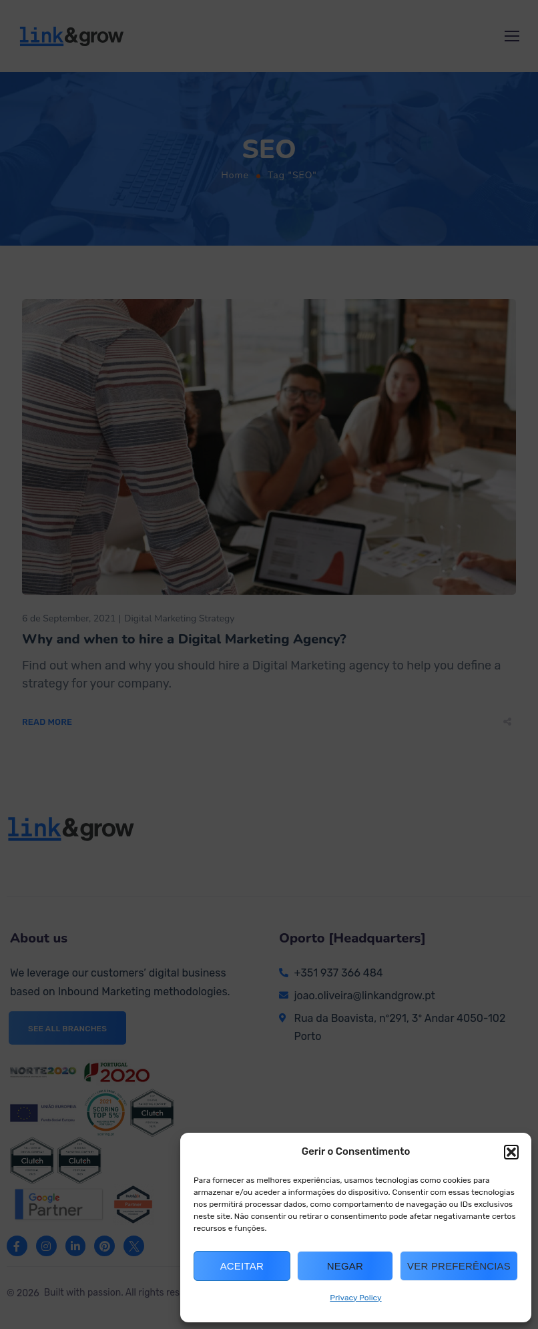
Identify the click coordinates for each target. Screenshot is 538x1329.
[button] (511, 1152)
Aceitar (242, 1266)
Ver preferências (459, 1266)
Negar (345, 1266)
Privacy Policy (355, 1297)
